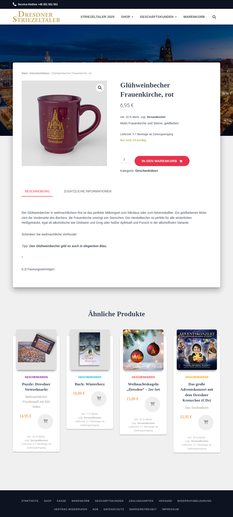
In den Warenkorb (159, 161)
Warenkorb (194, 17)
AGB (95, 509)
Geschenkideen (39, 73)
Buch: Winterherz (90, 383)
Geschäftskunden (158, 17)
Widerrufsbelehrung (194, 500)
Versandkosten (156, 117)
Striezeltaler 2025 (98, 17)
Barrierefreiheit (143, 509)
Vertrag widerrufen (70, 509)
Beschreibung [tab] (37, 191)
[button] (100, 88)
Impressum (170, 509)
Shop (127, 17)
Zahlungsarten (141, 500)
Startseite (30, 500)
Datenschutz (114, 509)
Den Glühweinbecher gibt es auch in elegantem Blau (67, 245)
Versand (165, 500)
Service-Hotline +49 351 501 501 (38, 4)
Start (25, 73)
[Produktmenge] (126, 159)
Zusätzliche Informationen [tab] (87, 191)
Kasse (61, 500)
